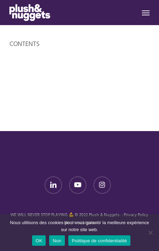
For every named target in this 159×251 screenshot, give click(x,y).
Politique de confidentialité (99, 240)
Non (57, 240)
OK (39, 240)
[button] (146, 12)
